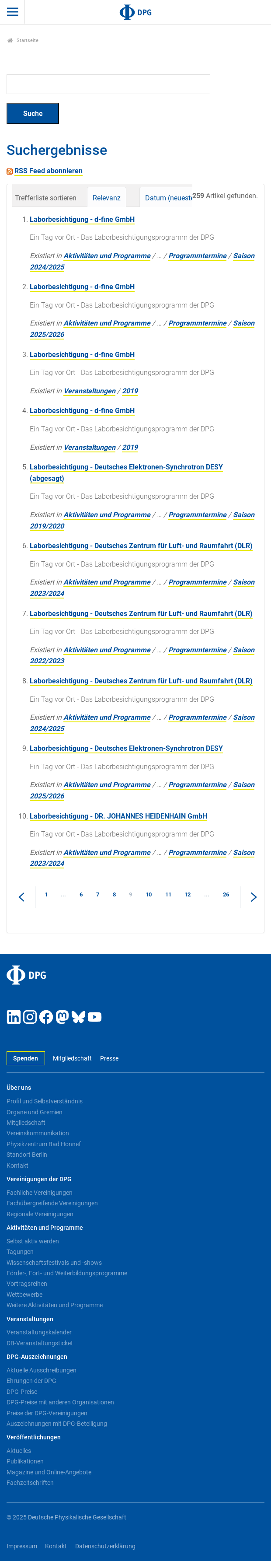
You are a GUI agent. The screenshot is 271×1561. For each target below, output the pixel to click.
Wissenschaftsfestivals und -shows (54, 1262)
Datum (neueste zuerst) (181, 198)
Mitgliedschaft (72, 1058)
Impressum (22, 1546)
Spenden (25, 1058)
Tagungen (20, 1251)
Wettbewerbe (24, 1294)
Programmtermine (197, 256)
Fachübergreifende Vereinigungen (52, 1203)
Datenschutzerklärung (105, 1546)
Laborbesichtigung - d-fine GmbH (82, 219)
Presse (109, 1058)
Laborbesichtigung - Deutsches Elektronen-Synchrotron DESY (126, 748)
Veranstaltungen (89, 391)
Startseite (22, 40)
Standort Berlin (27, 1154)
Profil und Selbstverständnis (45, 1101)
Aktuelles (19, 1450)
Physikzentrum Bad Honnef (44, 1144)
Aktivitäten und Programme (106, 256)
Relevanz (107, 198)
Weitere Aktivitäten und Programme (55, 1305)
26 (226, 894)
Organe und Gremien (35, 1112)
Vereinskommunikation (38, 1133)
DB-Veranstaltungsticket (40, 1343)
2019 (130, 391)
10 (149, 894)
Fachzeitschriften (30, 1482)
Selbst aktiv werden (33, 1241)
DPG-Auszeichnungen (37, 1357)
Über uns (19, 1088)
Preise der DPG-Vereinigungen (47, 1413)
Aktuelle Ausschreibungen (41, 1370)
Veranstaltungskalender (39, 1332)
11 (168, 894)
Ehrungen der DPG (31, 1380)
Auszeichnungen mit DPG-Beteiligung (57, 1423)
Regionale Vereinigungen (40, 1214)
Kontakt (17, 1165)
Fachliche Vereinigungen (40, 1192)
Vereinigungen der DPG (39, 1179)
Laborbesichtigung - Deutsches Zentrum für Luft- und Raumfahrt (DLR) (141, 546)
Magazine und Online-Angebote (49, 1472)
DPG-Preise (22, 1391)
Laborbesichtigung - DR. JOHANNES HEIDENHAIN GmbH (118, 816)
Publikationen (25, 1461)
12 (187, 894)
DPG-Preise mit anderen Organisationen (60, 1402)
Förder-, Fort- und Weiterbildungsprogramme (67, 1273)
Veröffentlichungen (34, 1437)
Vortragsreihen (27, 1283)
